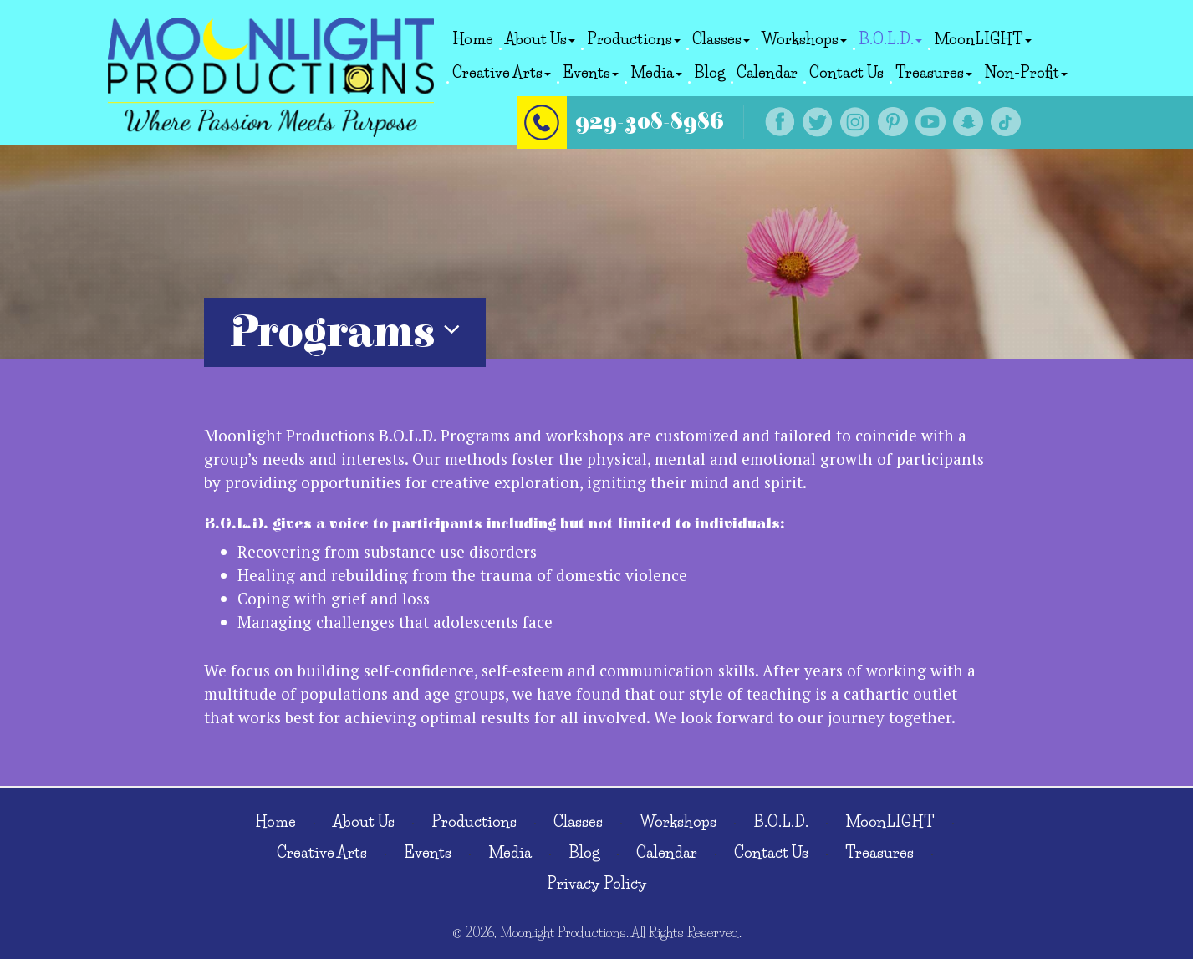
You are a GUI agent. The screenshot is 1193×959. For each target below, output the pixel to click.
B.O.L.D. (890, 39)
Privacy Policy (597, 884)
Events (591, 72)
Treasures (933, 72)
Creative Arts (501, 72)
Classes (721, 39)
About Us (540, 39)
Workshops (804, 39)
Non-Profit (1026, 72)
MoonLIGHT (983, 39)
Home (472, 39)
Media (656, 72)
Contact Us (846, 72)
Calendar (767, 72)
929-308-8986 (669, 117)
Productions (634, 39)
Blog (709, 72)
